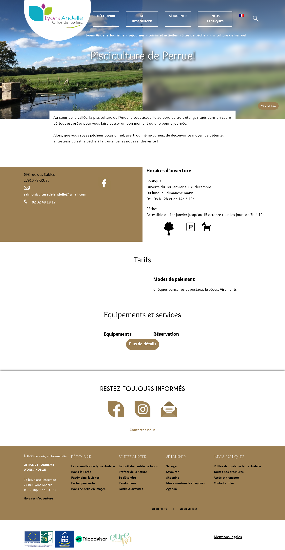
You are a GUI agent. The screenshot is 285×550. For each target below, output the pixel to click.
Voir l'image (268, 106)
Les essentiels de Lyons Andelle (93, 466)
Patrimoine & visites (85, 477)
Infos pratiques (229, 457)
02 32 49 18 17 (40, 202)
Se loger (172, 466)
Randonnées (127, 483)
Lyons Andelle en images (88, 489)
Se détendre (127, 477)
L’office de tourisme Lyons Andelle (237, 466)
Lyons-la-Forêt (81, 472)
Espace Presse (159, 509)
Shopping (172, 477)
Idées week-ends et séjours (185, 483)
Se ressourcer (132, 457)
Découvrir (106, 16)
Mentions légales (228, 537)
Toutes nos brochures (229, 472)
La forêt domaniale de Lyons (138, 466)
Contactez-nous (142, 430)
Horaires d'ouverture (38, 498)
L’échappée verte (83, 483)
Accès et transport (226, 477)
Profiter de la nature (133, 472)
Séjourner (178, 16)
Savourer (172, 472)
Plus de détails (142, 344)
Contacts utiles (224, 483)
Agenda (171, 489)
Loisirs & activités (131, 489)
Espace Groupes (188, 509)
